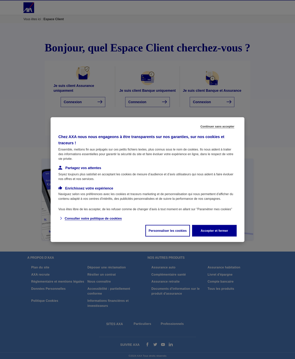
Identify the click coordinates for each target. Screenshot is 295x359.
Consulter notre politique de (93, 218)
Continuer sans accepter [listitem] (217, 126)
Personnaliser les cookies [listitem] (168, 230)
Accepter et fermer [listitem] (214, 230)
